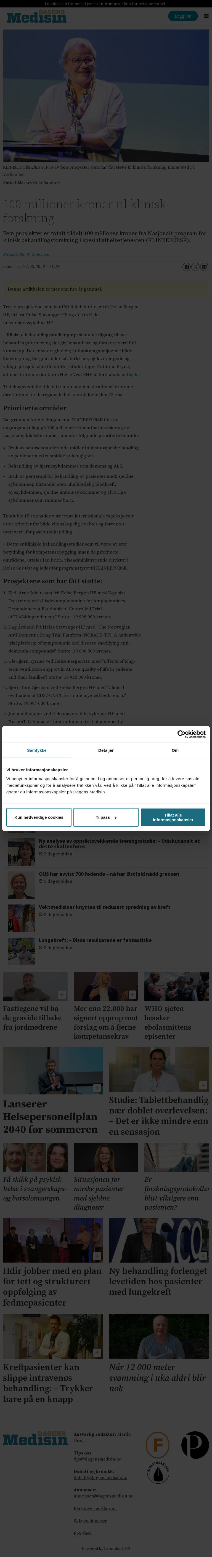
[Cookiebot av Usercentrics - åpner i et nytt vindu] (181, 734)
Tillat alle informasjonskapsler (173, 817)
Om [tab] (175, 750)
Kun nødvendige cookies (38, 817)
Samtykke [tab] (37, 750)
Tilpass (106, 817)
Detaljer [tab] (106, 750)
